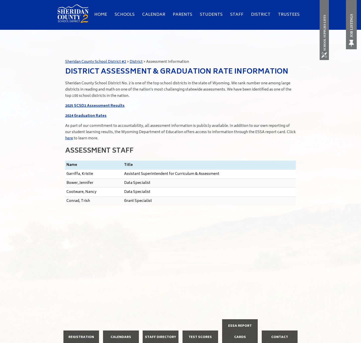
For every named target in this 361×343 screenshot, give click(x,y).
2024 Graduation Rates (86, 116)
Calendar (153, 14)
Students (211, 14)
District (260, 14)
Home (100, 14)
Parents (182, 14)
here (69, 138)
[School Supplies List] (325, 30)
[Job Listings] (351, 24)
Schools (125, 14)
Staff (236, 14)
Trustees (289, 14)
